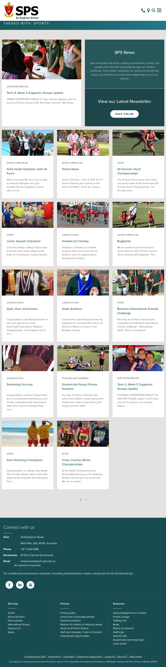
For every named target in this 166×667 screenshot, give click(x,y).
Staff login (118, 635)
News (11, 635)
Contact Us (110, 660)
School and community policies (77, 620)
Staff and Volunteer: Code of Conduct (81, 635)
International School (19, 628)
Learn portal (119, 647)
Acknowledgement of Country (129, 616)
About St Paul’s (16, 620)
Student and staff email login (128, 643)
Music (116, 628)
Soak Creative (136, 660)
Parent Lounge (121, 620)
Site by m (122, 660)
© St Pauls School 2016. (35, 660)
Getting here (120, 624)
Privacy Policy (54, 660)
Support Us (14, 632)
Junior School (70, 238)
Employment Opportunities (89, 660)
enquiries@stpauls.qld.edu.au (37, 565)
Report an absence (123, 632)
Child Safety (68, 660)
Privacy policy (67, 616)
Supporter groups (17, 90)
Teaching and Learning (75, 382)
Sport (120, 166)
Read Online (124, 117)
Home (11, 616)
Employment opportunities (74, 639)
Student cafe (120, 639)
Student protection (70, 624)
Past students (15, 624)
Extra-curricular (17, 166)
